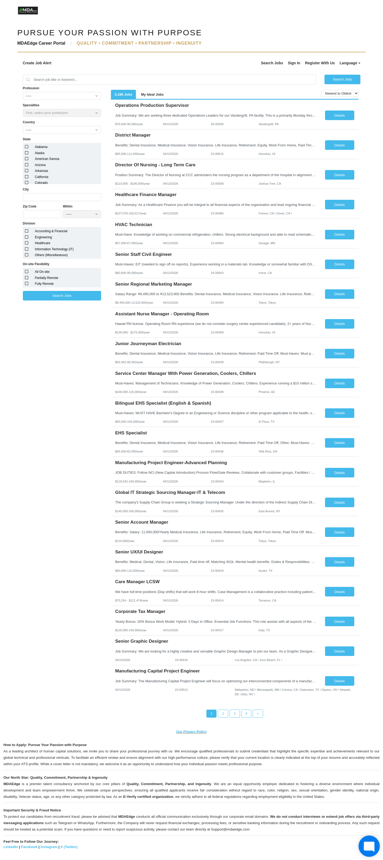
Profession (31, 88)
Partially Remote (46, 278)
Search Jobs (272, 63)
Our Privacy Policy (191, 732)
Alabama (41, 147)
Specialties (31, 105)
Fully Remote (44, 284)
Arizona (40, 165)
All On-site (42, 272)
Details (339, 115)
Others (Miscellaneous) (51, 255)
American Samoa (47, 159)
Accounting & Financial (51, 231)
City (26, 189)
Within (68, 206)
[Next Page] (258, 714)
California (41, 177)
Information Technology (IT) (54, 249)
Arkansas (41, 171)
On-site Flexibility (36, 264)
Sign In (294, 63)
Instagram (48, 847)
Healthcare (42, 243)
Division (29, 223)
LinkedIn (10, 847)
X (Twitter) (68, 847)
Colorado (41, 183)
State (27, 139)
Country (29, 122)
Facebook (29, 847)
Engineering (43, 237)
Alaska (39, 153)
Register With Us (320, 63)
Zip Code (29, 206)
